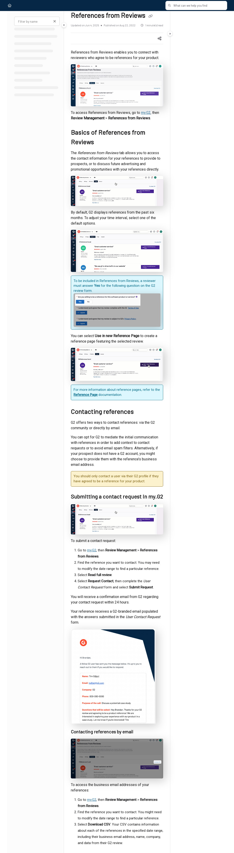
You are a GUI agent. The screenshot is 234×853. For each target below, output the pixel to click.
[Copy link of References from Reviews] (150, 16)
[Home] (9, 5)
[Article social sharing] (159, 38)
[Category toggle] (64, 25)
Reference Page (86, 395)
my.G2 (146, 112)
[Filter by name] (37, 21)
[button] (197, 5)
